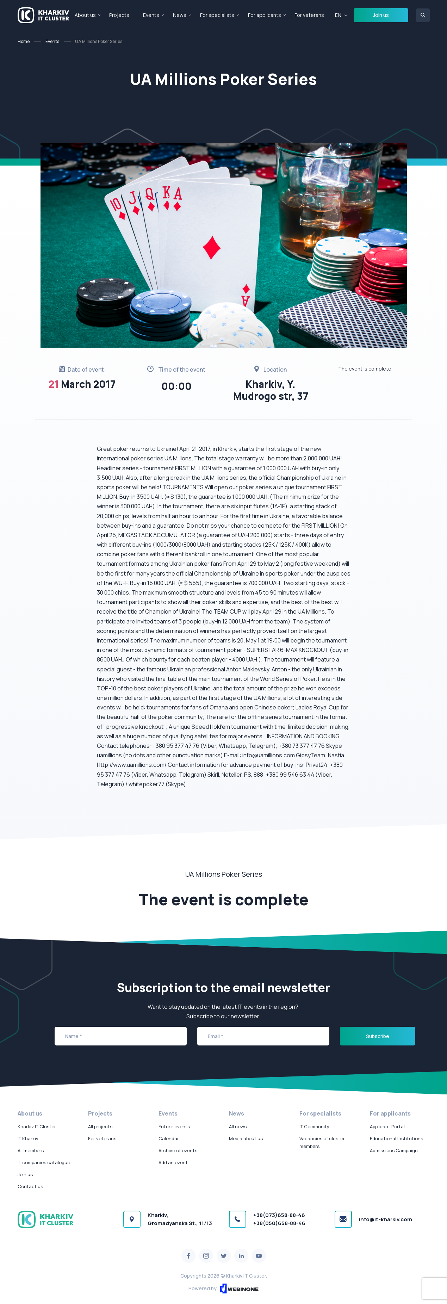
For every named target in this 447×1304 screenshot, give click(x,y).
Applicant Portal (387, 1126)
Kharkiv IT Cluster (37, 1126)
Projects (119, 15)
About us (85, 15)
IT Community (314, 1126)
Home (24, 41)
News (179, 15)
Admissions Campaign (394, 1150)
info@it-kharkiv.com (385, 1219)
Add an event (173, 1162)
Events (151, 15)
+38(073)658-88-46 (279, 1215)
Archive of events (178, 1150)
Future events (174, 1126)
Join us (381, 15)
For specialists (217, 15)
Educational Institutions (396, 1138)
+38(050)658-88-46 (279, 1223)
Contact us (30, 1186)
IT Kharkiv (28, 1138)
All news (238, 1126)
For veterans (309, 15)
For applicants (264, 15)
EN (338, 15)
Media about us (246, 1138)
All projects (100, 1126)
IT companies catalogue (44, 1162)
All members (31, 1150)
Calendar (169, 1138)
